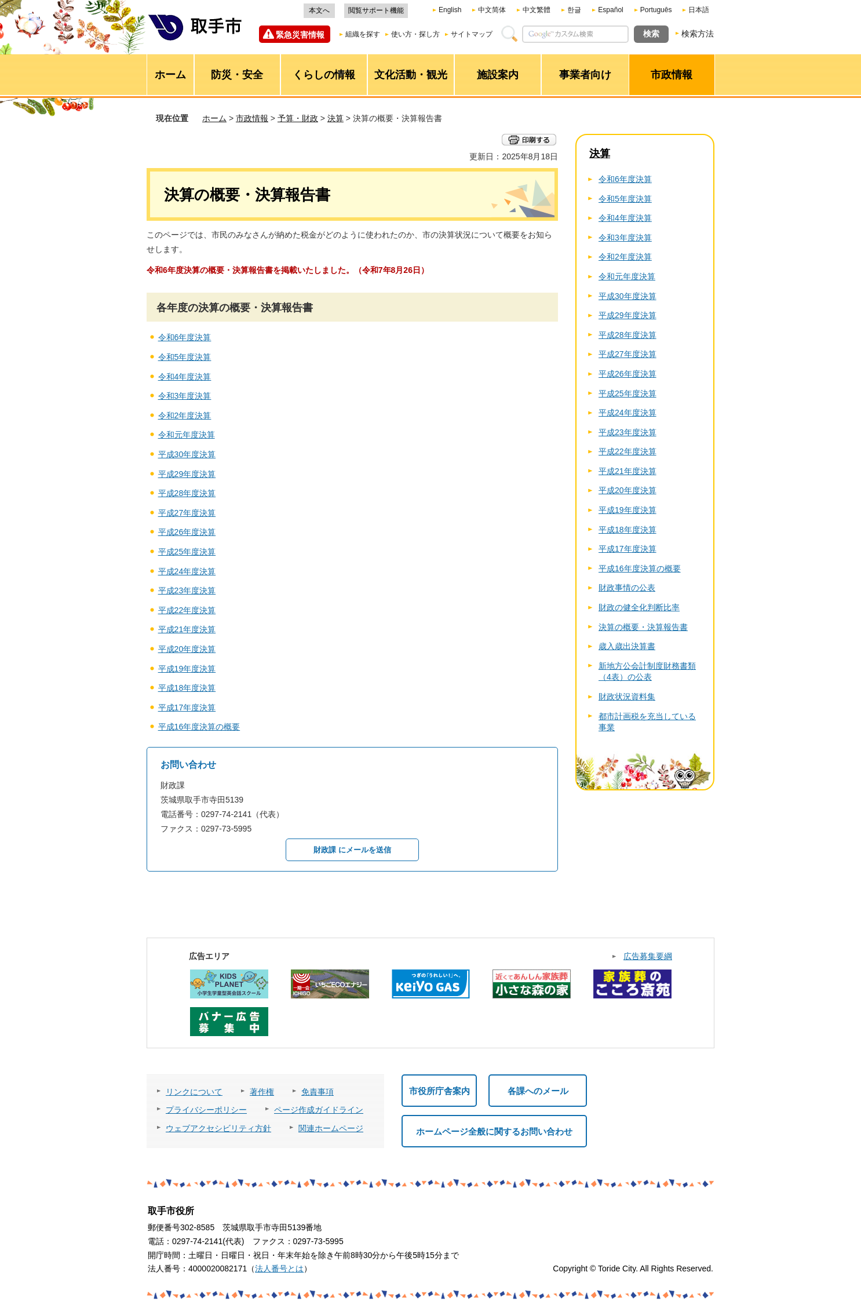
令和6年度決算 (184, 337)
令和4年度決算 (184, 376)
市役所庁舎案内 (439, 1091)
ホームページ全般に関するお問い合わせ (494, 1131)
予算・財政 (298, 118)
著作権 (262, 1091)
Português (656, 10)
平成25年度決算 (187, 551)
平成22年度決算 (187, 610)
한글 (574, 10)
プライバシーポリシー (206, 1109)
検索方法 (697, 33)
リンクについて (194, 1091)
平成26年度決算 (187, 532)
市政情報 (252, 118)
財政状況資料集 (627, 696)
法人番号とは (279, 1268)
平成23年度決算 (187, 590)
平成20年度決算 (187, 649)
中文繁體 (536, 10)
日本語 (698, 10)
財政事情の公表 (627, 587)
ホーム (214, 118)
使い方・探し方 (415, 34)
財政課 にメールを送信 (352, 849)
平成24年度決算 (187, 571)
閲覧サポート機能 (376, 10)
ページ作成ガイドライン (318, 1109)
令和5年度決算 (184, 357)
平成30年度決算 (187, 454)
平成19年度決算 (187, 668)
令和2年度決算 (184, 415)
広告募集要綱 (647, 956)
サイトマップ (471, 34)
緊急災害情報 (300, 34)
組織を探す (362, 34)
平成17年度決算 (187, 707)
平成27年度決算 (187, 512)
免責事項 (317, 1091)
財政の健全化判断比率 (639, 607)
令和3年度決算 (184, 395)
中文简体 (492, 10)
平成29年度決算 (187, 474)
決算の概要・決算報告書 (643, 627)
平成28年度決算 (187, 493)
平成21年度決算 (187, 629)
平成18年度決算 (187, 687)
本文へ (319, 10)
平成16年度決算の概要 (199, 726)
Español (610, 10)
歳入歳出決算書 (627, 646)
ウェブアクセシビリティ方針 (218, 1128)
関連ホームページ (330, 1128)
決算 (335, 118)
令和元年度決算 (186, 434)
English (450, 10)
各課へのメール (538, 1091)
